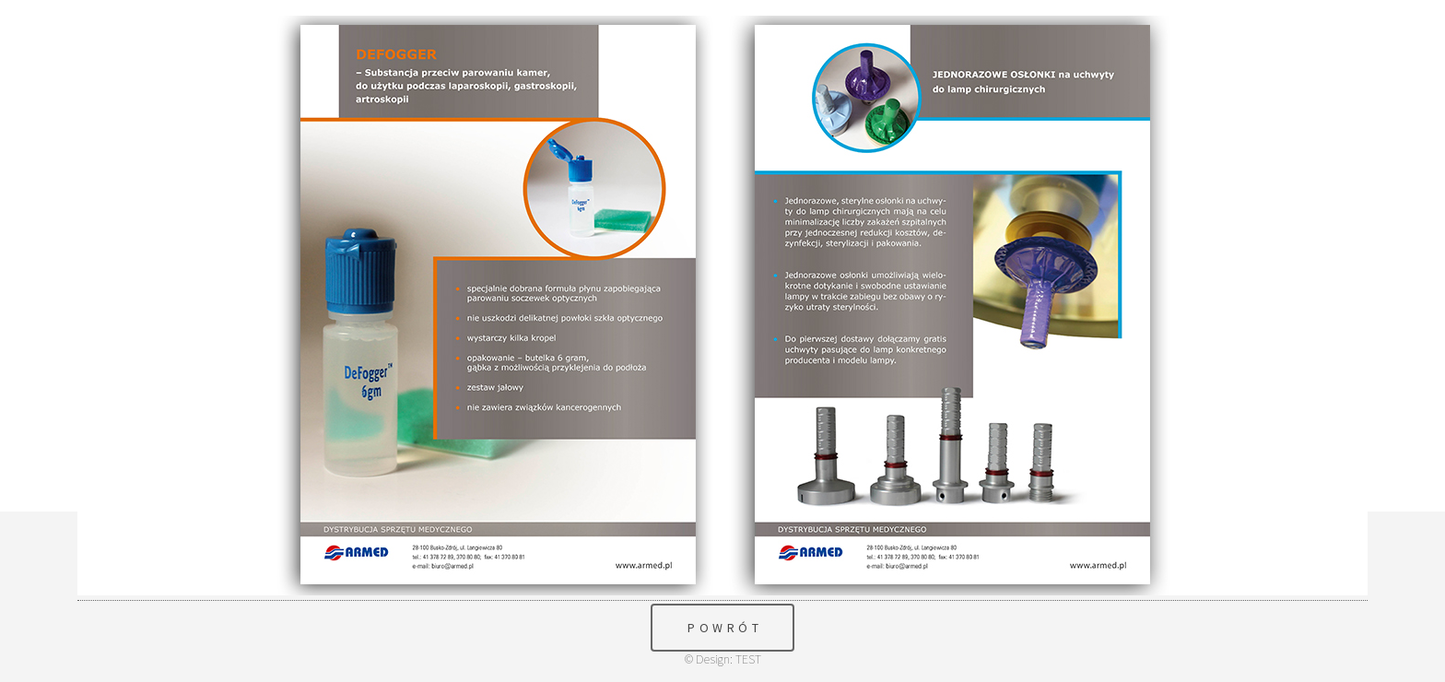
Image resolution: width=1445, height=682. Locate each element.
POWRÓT (724, 627)
